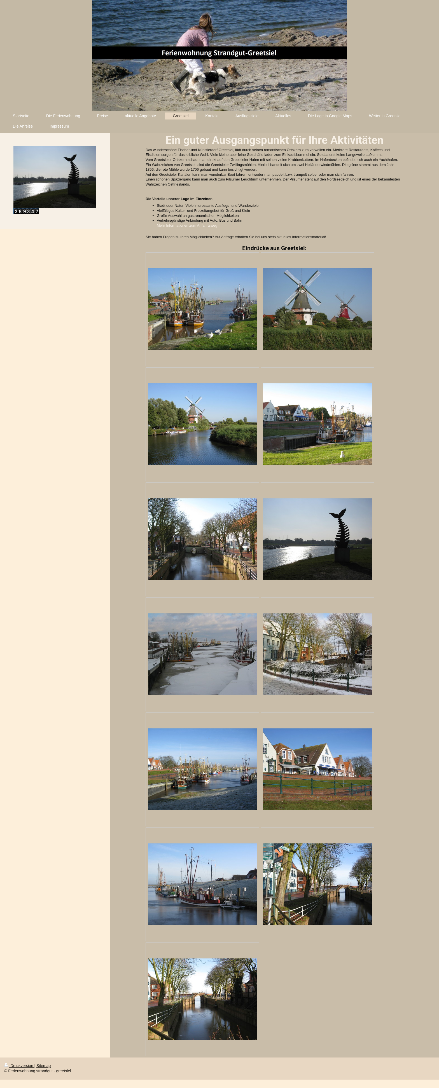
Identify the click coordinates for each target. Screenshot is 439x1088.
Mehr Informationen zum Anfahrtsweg (187, 225)
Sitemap (43, 1065)
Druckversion (19, 1065)
